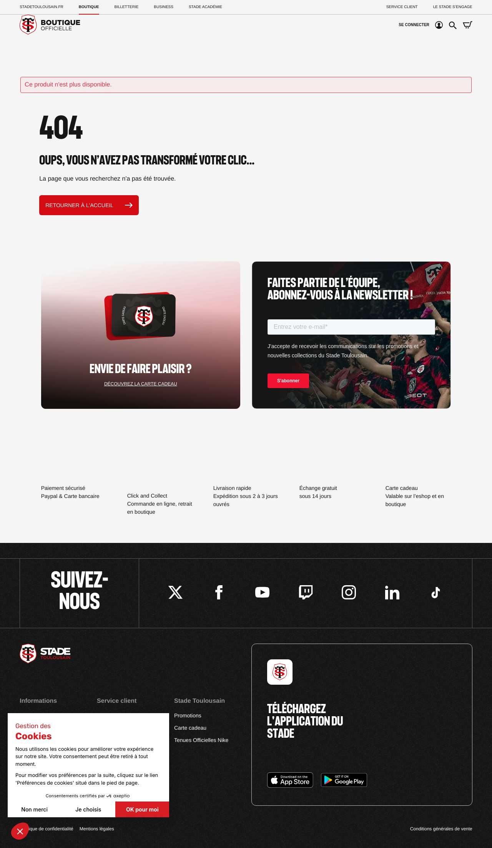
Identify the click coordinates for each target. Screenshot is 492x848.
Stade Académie (205, 7)
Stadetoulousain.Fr (41, 7)
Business (163, 7)
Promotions (187, 715)
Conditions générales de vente (441, 828)
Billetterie (127, 7)
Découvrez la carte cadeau (140, 384)
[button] (20, 831)
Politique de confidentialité (46, 828)
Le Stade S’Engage (452, 7)
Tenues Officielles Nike (201, 740)
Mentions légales (97, 828)
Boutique (89, 7)
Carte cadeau (190, 728)
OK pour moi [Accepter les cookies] (142, 809)
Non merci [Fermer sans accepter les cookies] (34, 809)
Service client (402, 7)
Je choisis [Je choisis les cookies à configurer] (88, 809)
